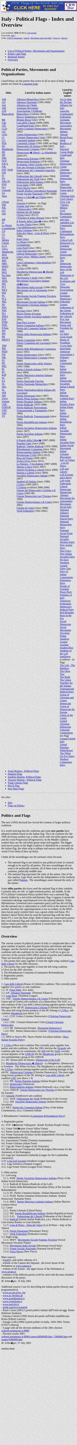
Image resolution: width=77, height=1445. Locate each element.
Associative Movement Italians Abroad (66, 130)
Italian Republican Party (66, 422)
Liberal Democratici (27, 253)
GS (3, 193)
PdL (4, 207)
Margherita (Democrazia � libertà (35, 271)
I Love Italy (66, 345)
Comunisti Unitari (26, 143)
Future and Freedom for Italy (66, 328)
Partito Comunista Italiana (30, 325)
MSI (4, 269)
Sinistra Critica (24, 466)
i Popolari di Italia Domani (30, 218)
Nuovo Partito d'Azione (29, 313)
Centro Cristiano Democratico (32, 128)
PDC (4, 307)
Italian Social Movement (67, 447)
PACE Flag (13, 785)
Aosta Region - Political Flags (23, 771)
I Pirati (5, 202)
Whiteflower (66, 750)
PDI (4, 292)
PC (3, 295)
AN (4, 102)
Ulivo (5, 248)
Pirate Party (66, 592)
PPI (4, 331)
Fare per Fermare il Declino (31, 167)
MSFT (5, 266)
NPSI (4, 281)
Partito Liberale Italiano (29, 369)
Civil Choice (66, 199)
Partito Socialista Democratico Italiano (37, 428)
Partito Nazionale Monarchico (32, 384)
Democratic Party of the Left (66, 269)
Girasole (6, 190)
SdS (4, 395)
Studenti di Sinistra (27, 481)
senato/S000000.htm (11, 1339)
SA (3, 380)
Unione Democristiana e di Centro (34, 502)
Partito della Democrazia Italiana (34, 334)
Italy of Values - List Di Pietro (67, 463)
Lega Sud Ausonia (26, 250)
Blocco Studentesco (27, 117)
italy (13, 35)
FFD (4, 161)
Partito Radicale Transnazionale (33, 416)
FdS (4, 172)
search (26, 38)
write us (56, 38)
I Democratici (24, 209)
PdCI (4, 290)
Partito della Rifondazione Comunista (36, 349)
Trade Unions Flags (18, 782)
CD (3, 131)
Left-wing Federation (65, 482)
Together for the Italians (66, 684)
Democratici (16, 1084)
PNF (4, 319)
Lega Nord (22, 248)
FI (3, 175)
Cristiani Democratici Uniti (31, 137)
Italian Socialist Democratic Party (66, 432)
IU (3, 222)
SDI (4, 392)
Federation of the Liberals (67, 315)
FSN (4, 184)
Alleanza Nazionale (27, 102)
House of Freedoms (65, 341)
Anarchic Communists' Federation (66, 114)
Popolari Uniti (24, 443)
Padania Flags (15, 774)
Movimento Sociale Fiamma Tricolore (36, 296)
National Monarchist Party (66, 524)
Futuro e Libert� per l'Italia (31, 197)
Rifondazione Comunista (30, 449)
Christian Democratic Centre (66, 164)
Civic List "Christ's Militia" (65, 205)
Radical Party (67, 609)
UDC (4, 404)
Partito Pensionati (26, 395)
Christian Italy (67, 196)
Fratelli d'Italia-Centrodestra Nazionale (37, 190)
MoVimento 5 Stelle (27, 277)
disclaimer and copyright (41, 38)
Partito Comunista (26, 340)
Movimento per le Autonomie (32, 290)
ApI (4, 105)
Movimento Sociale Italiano (31, 302)
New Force (65, 551)
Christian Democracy (66, 171)
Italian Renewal (64, 414)
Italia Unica (23, 239)
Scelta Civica (23, 461)
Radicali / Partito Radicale (30, 446)
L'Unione (21, 487)
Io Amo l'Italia (24, 224)
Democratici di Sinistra (29, 146)
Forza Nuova (23, 188)
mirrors (64, 38)
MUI (4, 272)
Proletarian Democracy (66, 605)
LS (3, 234)
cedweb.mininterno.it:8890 (15, 1330)
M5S (4, 254)
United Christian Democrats (65, 724)
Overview (13, 59)
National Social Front (66, 532)
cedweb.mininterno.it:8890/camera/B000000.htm (26, 1336)
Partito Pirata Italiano (28, 398)
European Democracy (66, 297)
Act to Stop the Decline (66, 101)
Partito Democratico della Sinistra (34, 363)
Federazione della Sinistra (30, 182)
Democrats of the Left (67, 277)
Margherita (7, 149)
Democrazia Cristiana (28, 149)
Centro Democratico (27, 134)
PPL (4, 284)
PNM (4, 322)
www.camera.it (23, 1265)
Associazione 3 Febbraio (29, 111)
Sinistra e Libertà (25, 472)
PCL (4, 298)
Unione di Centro (26, 508)
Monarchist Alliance (66, 494)
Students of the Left (66, 652)
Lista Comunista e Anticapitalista (34, 262)
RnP (4, 375)
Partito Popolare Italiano (29, 401)
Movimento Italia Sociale (30, 287)
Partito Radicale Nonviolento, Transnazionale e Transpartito (32, 409)
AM (4, 99)
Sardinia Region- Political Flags (24, 777)
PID (4, 204)
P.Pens (5, 328)
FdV (4, 169)
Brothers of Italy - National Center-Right (66, 147)
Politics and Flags (17, 53)
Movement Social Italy (66, 505)
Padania (23, 880)
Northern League (64, 564)
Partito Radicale (25, 404)
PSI (4, 354)
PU (3, 360)
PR (3, 336)
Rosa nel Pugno (25, 458)
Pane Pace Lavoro (26, 322)
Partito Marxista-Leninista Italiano (34, 375)
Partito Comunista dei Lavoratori (34, 343)
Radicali (14, 1219)
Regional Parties (16, 56)
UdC (4, 413)
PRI (4, 348)
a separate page (30, 83)
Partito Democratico (27, 354)
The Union (65, 680)
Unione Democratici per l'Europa (34, 496)
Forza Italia (22, 185)
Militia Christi (5, 241)
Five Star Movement (65, 321)
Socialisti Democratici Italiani (32, 475)
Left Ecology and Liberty (66, 476)
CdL (4, 122)
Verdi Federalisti (25, 510)
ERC (4, 158)
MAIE (5, 257)
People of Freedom (65, 587)
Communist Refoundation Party (67, 234)
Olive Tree (65, 568)
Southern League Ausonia (64, 642)
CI (3, 137)
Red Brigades (67, 612)
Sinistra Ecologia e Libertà (30, 469)
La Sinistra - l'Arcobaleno (30, 464)
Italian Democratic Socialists (66, 381)
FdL (4, 166)
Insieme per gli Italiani (28, 212)
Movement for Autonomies (67, 499)
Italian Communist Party (66, 363)
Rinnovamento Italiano (28, 452)
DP (3, 155)
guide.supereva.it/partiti (15, 1307)
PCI (4, 287)
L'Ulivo (21, 268)
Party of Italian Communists (66, 574)
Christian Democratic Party (66, 178)
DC (3, 146)
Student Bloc (66, 647)
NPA (4, 278)
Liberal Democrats (65, 488)
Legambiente (8, 228)
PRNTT (6, 339)
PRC (4, 301)
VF (3, 416)
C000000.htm (61, 1336)
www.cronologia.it (12, 1301)
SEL (4, 386)
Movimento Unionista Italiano (32, 305)
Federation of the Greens (67, 309)
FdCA (5, 163)
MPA (4, 263)
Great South (66, 336)
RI (3, 369)
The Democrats (65, 262)
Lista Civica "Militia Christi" (32, 256)
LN (3, 231)
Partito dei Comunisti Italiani (32, 328)
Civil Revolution (65, 212)
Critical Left (66, 240)
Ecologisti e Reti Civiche (30, 164)
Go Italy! (64, 334)
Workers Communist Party (66, 762)
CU (3, 140)
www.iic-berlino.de (13, 1295)
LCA (4, 246)
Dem (4, 196)
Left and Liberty (64, 470)
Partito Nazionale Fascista (30, 381)
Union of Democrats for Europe (67, 709)
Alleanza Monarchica (28, 99)
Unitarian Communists (66, 731)
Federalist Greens (65, 303)
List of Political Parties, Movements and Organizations (36, 51)
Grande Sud (23, 206)
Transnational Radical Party (67, 690)
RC (3, 372)
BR (3, 119)
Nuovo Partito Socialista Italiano (33, 316)
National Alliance (64, 511)
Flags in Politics (16, 805)
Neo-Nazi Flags (16, 788)
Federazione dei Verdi (28, 179)
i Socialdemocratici (27, 227)
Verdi (10, 169)
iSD (4, 213)
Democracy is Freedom (67, 244)
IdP (3, 219)
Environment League (66, 291)
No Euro (6, 275)
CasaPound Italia (25, 125)
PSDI (4, 351)
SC (3, 378)
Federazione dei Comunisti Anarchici (36, 170)
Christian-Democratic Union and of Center (66, 189)
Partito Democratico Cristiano (32, 357)
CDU (4, 134)
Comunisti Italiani (26, 140)
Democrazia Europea (27, 158)
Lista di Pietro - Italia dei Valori (26, 1225)
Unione (5, 401)
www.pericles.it (11, 1304)
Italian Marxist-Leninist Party (67, 395)
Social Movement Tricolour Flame (65, 631)
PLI (4, 313)
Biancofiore (8, 114)
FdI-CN (6, 181)
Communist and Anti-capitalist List (67, 219)
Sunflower (65, 656)
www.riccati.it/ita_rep (14, 1292)
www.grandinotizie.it (14, 1298)
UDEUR (6, 407)
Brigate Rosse (24, 119)
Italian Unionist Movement (65, 454)
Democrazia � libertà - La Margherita (37, 152)
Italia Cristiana (24, 230)
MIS (4, 260)
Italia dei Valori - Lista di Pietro (33, 233)
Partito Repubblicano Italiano (32, 422)
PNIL (5, 325)
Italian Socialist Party (67, 441)
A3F (4, 111)
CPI (4, 125)
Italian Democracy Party (66, 372)
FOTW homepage (14, 38)
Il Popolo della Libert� (29, 221)
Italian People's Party (67, 403)
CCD (4, 128)
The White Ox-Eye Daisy (67, 755)
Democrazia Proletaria (28, 161)
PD (3, 304)
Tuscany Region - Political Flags (25, 779)
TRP (4, 345)
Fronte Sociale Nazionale (30, 193)
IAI (3, 210)
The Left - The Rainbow (67, 667)
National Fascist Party (66, 517)
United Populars (64, 746)
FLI (4, 187)
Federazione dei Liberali (29, 176)
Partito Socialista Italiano (30, 434)
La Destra (7, 225)
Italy (10, 802)
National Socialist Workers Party (67, 539)
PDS (4, 143)
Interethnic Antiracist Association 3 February (67, 353)
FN (3, 178)
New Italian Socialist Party (67, 555)
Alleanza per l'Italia (27, 105)
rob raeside (31, 33)
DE (3, 152)
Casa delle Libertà (26, 122)
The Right (65, 677)
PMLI (5, 316)
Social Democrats (65, 623)
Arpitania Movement (27, 108)
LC (3, 237)
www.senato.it (8, 1271)
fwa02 (7, 1260)
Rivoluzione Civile (26, 455)
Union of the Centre (66, 716)
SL (3, 389)
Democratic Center (66, 250)
